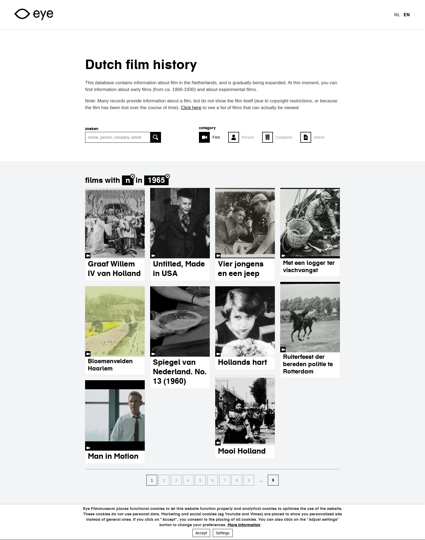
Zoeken (91, 128)
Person (248, 137)
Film (216, 137)
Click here (191, 107)
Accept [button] (201, 533)
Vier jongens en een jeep (241, 268)
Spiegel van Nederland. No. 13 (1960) (180, 371)
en (407, 14)
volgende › (273, 480)
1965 (156, 180)
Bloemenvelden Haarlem (110, 364)
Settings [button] (223, 533)
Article (319, 137)
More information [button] (244, 524)
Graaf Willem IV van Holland (114, 268)
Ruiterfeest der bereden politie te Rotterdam (308, 364)
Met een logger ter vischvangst (309, 266)
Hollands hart (242, 362)
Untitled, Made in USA (179, 268)
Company (284, 137)
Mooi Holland (242, 451)
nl (397, 14)
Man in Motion (113, 456)
